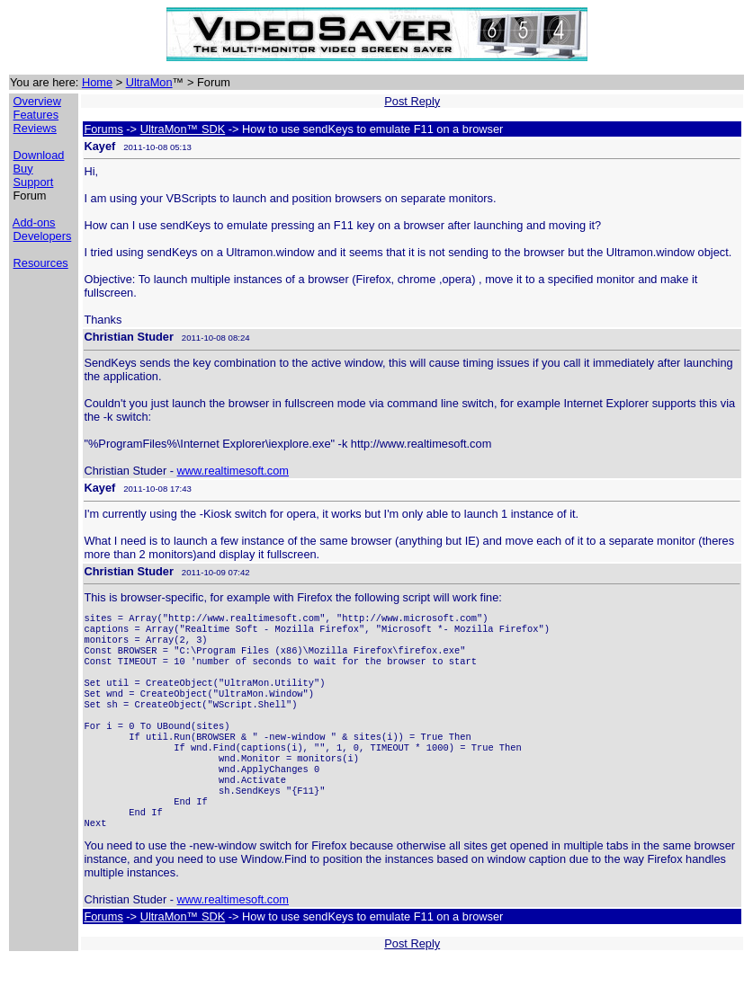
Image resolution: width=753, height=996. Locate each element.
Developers (42, 236)
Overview (37, 101)
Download (39, 155)
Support (33, 182)
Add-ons (34, 222)
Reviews (35, 128)
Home (97, 82)
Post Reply (412, 101)
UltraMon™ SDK (183, 129)
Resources (40, 263)
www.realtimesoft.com (233, 470)
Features (36, 114)
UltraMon (149, 82)
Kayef (99, 146)
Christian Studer (129, 336)
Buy (23, 168)
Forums (103, 129)
